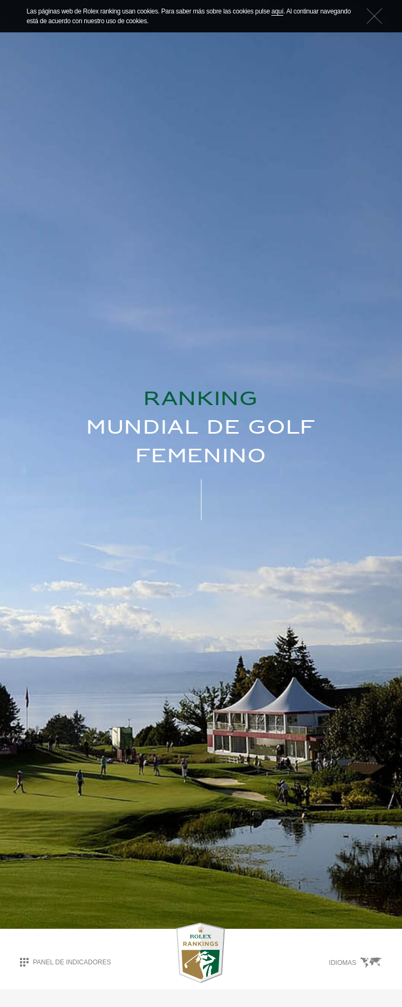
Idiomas (355, 962)
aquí (277, 11)
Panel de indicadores (65, 961)
